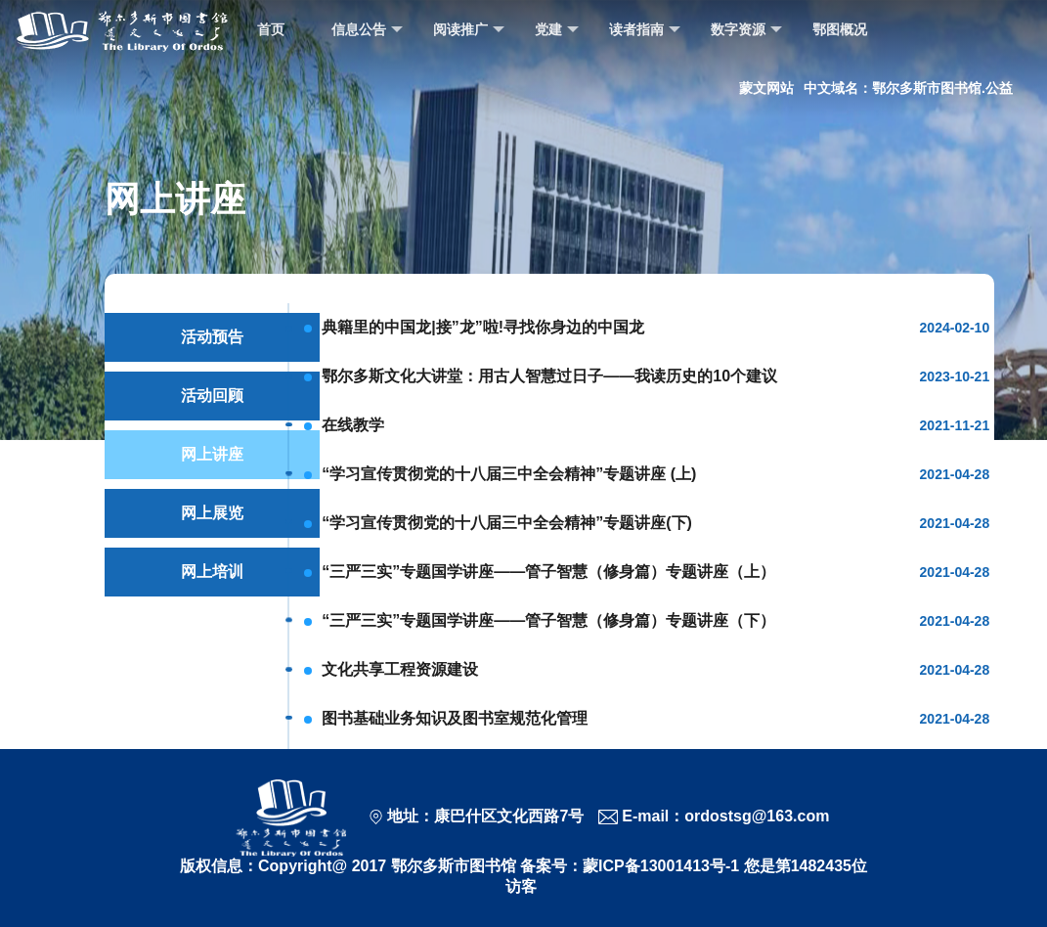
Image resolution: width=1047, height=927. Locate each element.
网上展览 (212, 513)
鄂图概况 (839, 29)
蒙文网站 (766, 88)
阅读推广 (468, 30)
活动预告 (212, 337)
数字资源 (746, 30)
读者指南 (644, 30)
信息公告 (367, 30)
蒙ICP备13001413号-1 (661, 866)
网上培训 (212, 571)
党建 (557, 30)
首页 (270, 29)
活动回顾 (212, 395)
